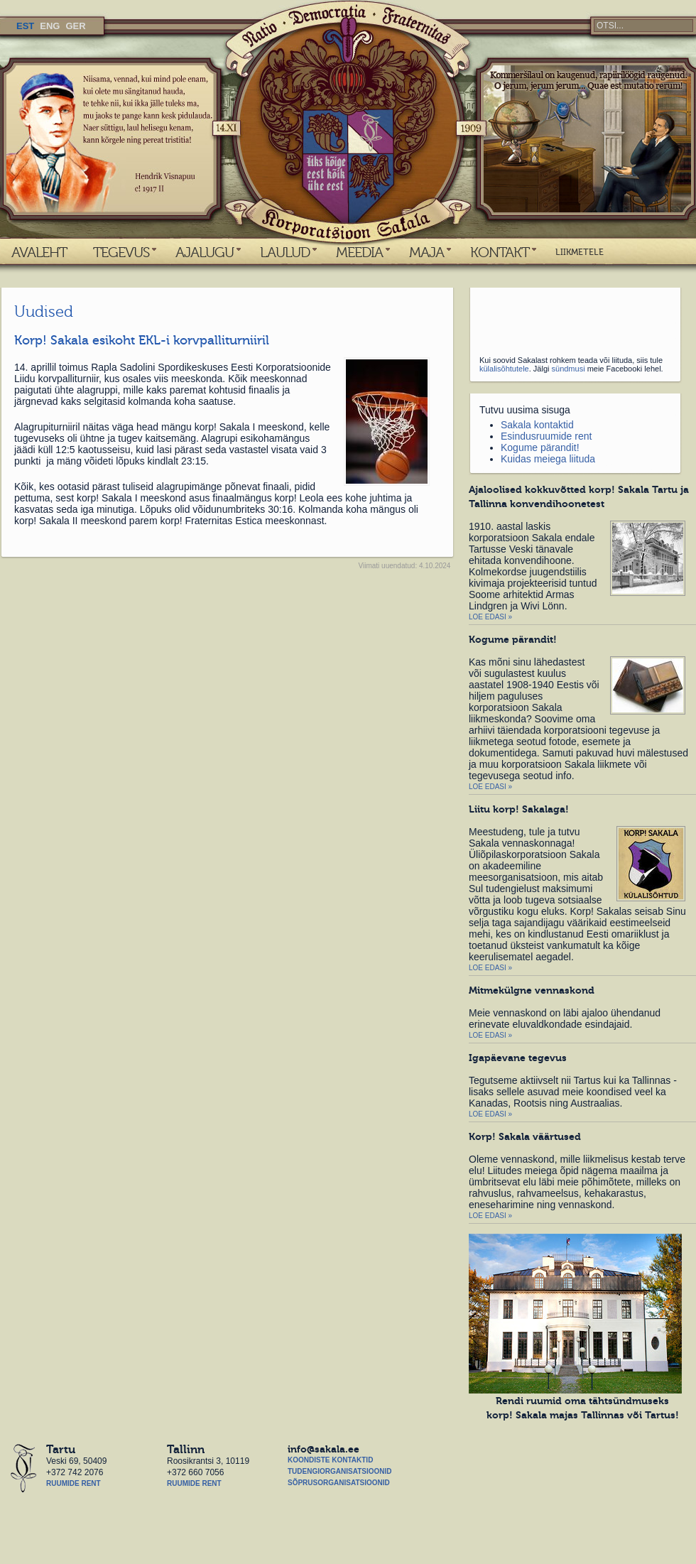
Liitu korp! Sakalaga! (519, 809)
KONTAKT (499, 252)
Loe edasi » (490, 617)
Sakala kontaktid (537, 424)
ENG (50, 26)
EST (25, 26)
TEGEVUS (121, 252)
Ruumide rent (73, 1483)
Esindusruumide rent (546, 436)
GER (75, 26)
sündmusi (568, 368)
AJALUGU (204, 252)
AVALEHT (39, 252)
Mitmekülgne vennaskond (531, 990)
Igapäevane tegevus (518, 1057)
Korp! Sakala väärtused (525, 1136)
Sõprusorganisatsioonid (339, 1483)
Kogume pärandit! (540, 447)
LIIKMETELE (579, 252)
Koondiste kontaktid (330, 1460)
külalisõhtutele (504, 368)
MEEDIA (359, 252)
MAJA (426, 252)
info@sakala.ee (323, 1449)
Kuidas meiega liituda (548, 459)
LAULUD (285, 252)
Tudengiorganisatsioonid (339, 1471)
